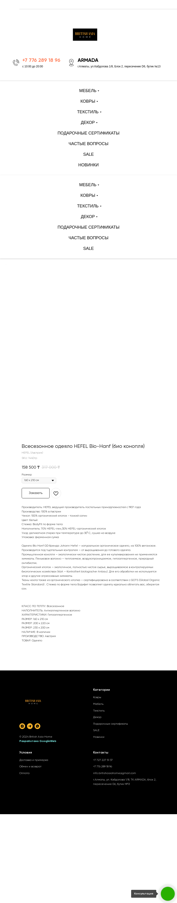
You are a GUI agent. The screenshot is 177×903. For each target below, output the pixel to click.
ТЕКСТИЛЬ (87, 112)
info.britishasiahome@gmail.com (114, 773)
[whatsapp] (37, 726)
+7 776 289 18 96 (102, 766)
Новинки (98, 737)
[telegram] (30, 726)
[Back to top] (6, 265)
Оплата (24, 773)
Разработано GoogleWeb (37, 741)
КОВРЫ (87, 101)
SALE (88, 154)
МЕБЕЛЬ (87, 90)
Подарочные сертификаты (110, 724)
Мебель (98, 704)
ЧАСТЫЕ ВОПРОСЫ (89, 143)
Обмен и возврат (30, 766)
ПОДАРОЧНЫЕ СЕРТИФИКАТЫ (89, 133)
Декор (97, 717)
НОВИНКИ (88, 165)
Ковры (97, 697)
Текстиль (99, 710)
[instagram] (22, 726)
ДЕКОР (88, 122)
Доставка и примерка (33, 760)
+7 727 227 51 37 (103, 760)
